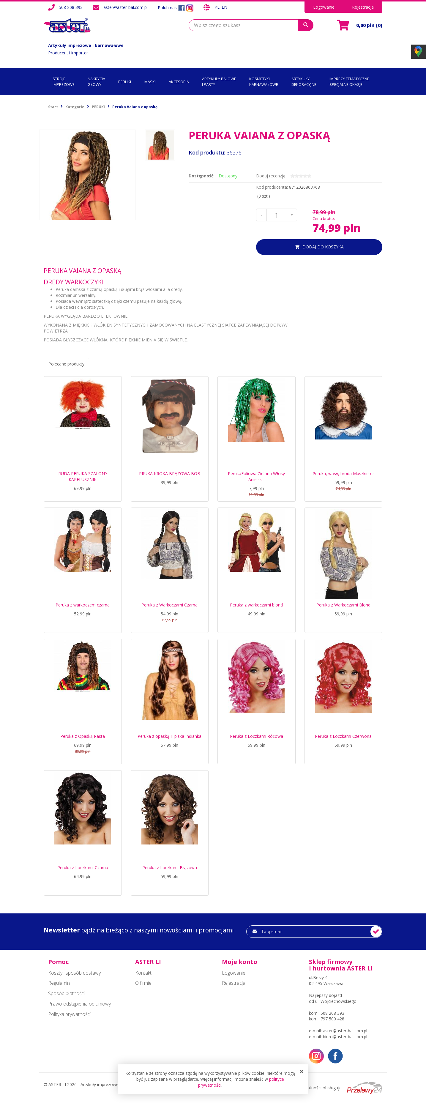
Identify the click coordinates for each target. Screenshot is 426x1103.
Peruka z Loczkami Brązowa (169, 867)
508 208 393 (71, 7)
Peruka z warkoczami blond (256, 605)
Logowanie (324, 7)
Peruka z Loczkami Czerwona (343, 736)
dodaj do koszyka (323, 247)
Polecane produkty (66, 364)
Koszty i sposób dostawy (74, 973)
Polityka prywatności (69, 1014)
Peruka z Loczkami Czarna (82, 867)
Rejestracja (363, 7)
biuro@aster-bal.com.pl (345, 1036)
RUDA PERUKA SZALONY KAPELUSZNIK (82, 476)
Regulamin (59, 983)
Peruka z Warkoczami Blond (343, 605)
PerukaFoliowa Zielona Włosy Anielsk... (256, 476)
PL (217, 7)
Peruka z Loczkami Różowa (256, 736)
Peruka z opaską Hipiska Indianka (169, 736)
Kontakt (143, 973)
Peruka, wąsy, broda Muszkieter (343, 473)
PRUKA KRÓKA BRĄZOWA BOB (169, 473)
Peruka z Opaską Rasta (82, 736)
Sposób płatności (66, 993)
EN (224, 7)
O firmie (143, 983)
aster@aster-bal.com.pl (125, 7)
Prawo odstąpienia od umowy (79, 1003)
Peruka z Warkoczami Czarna (169, 605)
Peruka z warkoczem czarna (83, 605)
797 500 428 (332, 1019)
